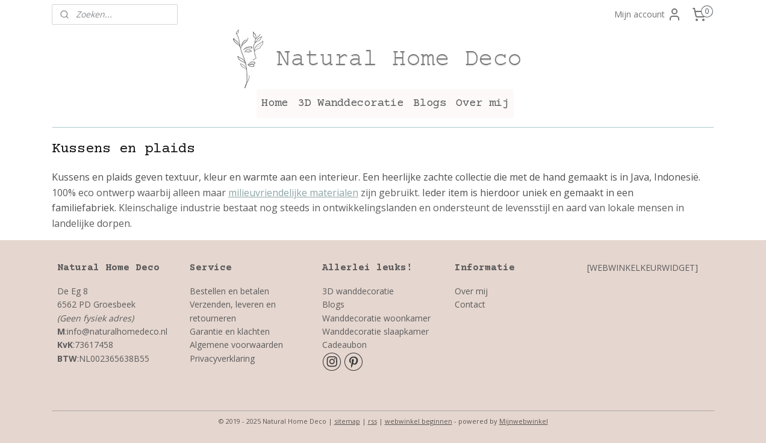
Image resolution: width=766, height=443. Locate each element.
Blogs (429, 103)
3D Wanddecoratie (350, 103)
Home (274, 103)
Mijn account (648, 14)
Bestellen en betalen (229, 291)
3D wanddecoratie (358, 291)
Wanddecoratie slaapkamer (375, 331)
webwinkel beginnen (418, 421)
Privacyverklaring (223, 358)
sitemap (347, 421)
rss (372, 421)
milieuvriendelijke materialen (293, 192)
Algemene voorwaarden (236, 344)
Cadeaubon (344, 344)
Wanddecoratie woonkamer (376, 318)
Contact (470, 304)
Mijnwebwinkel (523, 421)
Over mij (482, 103)
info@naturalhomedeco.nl (117, 331)
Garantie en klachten (230, 331)
